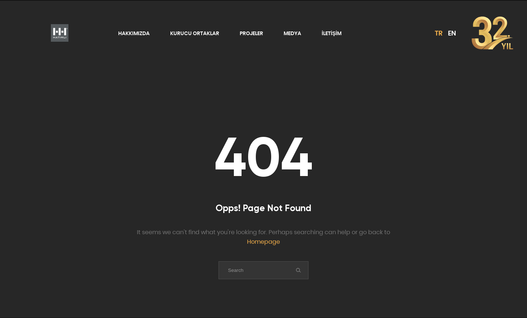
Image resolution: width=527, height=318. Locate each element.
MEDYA (292, 33)
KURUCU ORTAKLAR (194, 33)
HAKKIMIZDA (134, 33)
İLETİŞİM (331, 33)
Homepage (263, 241)
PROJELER (251, 33)
